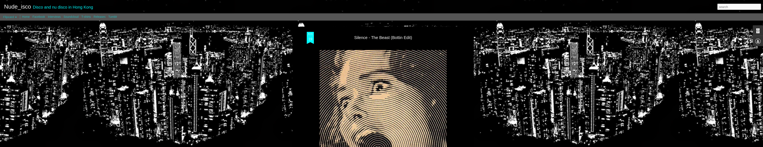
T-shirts (86, 16)
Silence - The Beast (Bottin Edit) (383, 37)
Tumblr (112, 16)
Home (26, 16)
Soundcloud (71, 16)
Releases (100, 16)
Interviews (54, 16)
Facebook (39, 16)
